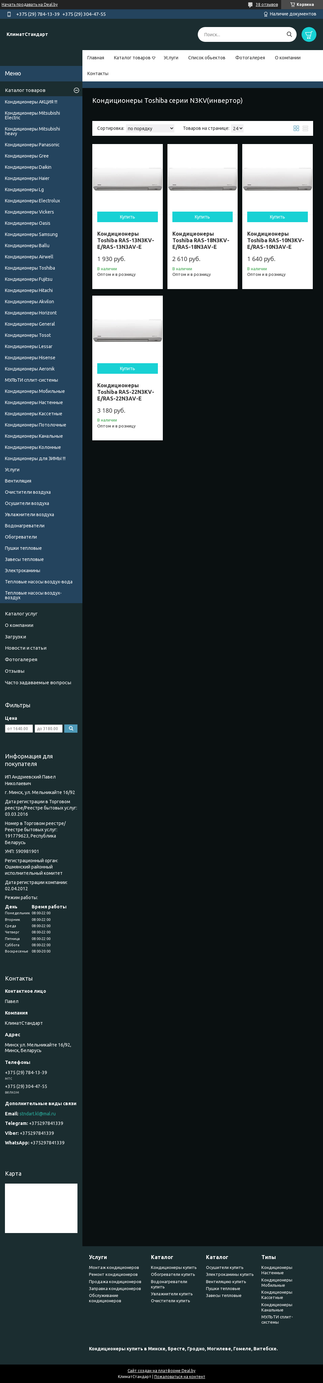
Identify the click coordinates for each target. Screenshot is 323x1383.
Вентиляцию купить (226, 1281)
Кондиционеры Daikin (28, 167)
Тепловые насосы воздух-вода (39, 581)
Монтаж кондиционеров (114, 1267)
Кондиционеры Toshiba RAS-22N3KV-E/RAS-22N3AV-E (125, 391)
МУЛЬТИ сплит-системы (31, 380)
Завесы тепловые (24, 559)
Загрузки (15, 636)
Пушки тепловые (23, 548)
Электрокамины (22, 570)
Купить (127, 217)
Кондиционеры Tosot (28, 335)
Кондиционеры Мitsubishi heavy (32, 131)
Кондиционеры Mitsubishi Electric (32, 115)
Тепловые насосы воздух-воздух (33, 595)
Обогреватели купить (173, 1274)
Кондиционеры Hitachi (29, 290)
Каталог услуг (21, 613)
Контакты (97, 73)
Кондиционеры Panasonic (32, 144)
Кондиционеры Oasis (27, 223)
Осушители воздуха (27, 503)
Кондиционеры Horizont (31, 312)
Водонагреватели (24, 525)
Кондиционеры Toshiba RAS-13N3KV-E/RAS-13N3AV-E (125, 240)
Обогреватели (21, 537)
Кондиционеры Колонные (33, 447)
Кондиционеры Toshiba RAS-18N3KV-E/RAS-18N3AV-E (200, 240)
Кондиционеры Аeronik (30, 368)
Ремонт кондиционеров (113, 1274)
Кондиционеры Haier (27, 178)
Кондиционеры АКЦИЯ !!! (31, 101)
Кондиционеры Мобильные (35, 391)
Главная (95, 57)
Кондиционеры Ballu (27, 245)
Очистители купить (170, 1300)
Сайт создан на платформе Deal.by (161, 1370)
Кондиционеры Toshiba (30, 268)
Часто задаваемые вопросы (38, 682)
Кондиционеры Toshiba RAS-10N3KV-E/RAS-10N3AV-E (275, 240)
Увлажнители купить (172, 1293)
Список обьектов (206, 57)
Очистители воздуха (28, 492)
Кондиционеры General (30, 324)
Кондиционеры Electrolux (32, 200)
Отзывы (14, 671)
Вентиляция (18, 481)
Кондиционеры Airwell (29, 256)
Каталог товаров (132, 57)
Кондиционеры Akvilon (29, 301)
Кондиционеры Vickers (29, 212)
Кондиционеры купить (174, 1267)
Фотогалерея (250, 57)
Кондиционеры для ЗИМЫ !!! (35, 458)
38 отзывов (267, 4)
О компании (288, 57)
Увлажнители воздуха (29, 514)
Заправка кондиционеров (115, 1288)
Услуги (171, 57)
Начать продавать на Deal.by (30, 4)
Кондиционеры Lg (24, 189)
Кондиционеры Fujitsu (28, 279)
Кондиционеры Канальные (34, 436)
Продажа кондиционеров (115, 1281)
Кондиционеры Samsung (31, 234)
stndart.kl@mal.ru (37, 1113)
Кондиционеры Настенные (34, 402)
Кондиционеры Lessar (28, 346)
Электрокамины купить (230, 1274)
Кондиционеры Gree (27, 156)
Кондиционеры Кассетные (33, 413)
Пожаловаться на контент (179, 1376)
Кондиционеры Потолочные (35, 424)
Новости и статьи (25, 648)
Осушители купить (225, 1267)
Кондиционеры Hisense (30, 357)
